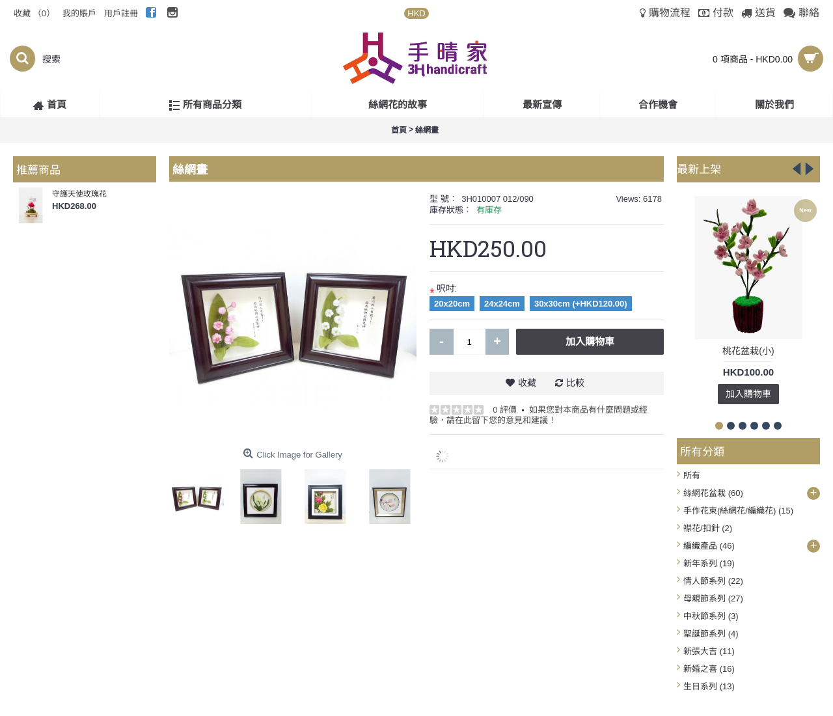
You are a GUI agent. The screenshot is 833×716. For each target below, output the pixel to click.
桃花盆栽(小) (748, 351)
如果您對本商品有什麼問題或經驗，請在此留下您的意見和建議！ (539, 415)
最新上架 (699, 168)
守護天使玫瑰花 (79, 194)
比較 (575, 383)
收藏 (527, 383)
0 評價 (505, 410)
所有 (691, 475)
